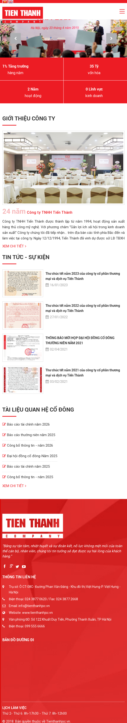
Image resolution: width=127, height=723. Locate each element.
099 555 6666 (35, 626)
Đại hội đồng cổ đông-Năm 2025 (29, 456)
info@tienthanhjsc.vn (34, 606)
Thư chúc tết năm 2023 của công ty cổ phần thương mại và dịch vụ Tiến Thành (83, 276)
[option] (63, 38)
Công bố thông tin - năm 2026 (27, 445)
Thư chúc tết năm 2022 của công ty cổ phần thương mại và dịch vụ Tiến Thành (83, 308)
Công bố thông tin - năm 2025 (27, 477)
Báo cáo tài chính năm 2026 (26, 424)
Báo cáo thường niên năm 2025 (28, 435)
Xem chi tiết (14, 246)
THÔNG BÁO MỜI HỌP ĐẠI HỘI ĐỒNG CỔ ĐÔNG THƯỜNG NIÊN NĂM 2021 (80, 340)
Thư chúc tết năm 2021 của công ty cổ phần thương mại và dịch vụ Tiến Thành (83, 372)
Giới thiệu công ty (28, 118)
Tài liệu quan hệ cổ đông (38, 409)
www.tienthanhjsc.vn (37, 613)
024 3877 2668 (67, 599)
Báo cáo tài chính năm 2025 (26, 466)
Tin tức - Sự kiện (25, 257)
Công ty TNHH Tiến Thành (37, 211)
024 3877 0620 (36, 599)
